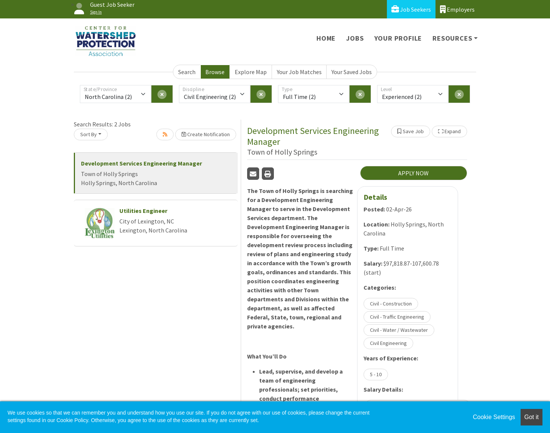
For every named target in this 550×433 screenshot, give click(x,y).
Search (187, 72)
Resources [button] (452, 38)
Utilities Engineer (143, 210)
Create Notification (206, 134)
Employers (457, 9)
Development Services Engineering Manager (141, 163)
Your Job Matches (299, 72)
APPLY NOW (413, 173)
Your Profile (398, 38)
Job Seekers (411, 9)
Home (326, 38)
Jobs (355, 38)
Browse (215, 72)
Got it (531, 417)
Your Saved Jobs (352, 72)
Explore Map (251, 72)
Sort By (88, 134)
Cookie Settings (494, 417)
